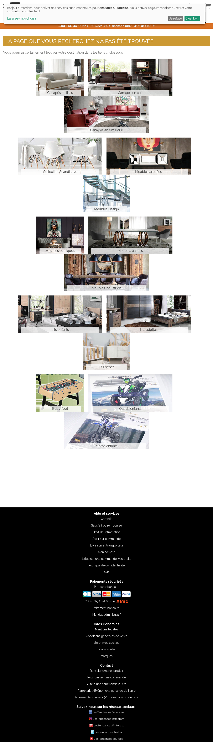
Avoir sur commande (107, 538)
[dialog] (104, 14)
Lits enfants (60, 330)
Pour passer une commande (106, 677)
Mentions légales (106, 629)
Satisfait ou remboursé (106, 525)
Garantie (106, 519)
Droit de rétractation (106, 532)
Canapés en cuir (130, 93)
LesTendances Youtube (106, 738)
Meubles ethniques (60, 251)
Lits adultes (148, 330)
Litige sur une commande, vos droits (106, 558)
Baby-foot (60, 409)
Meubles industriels (106, 288)
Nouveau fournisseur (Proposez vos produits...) (106, 697)
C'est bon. (192, 18)
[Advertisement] (106, 478)
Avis (106, 572)
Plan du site (107, 649)
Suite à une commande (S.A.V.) (106, 684)
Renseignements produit (106, 670)
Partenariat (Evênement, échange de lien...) (107, 690)
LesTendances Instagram (106, 718)
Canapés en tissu (60, 93)
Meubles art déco (148, 172)
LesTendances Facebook (106, 712)
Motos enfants (107, 446)
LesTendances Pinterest (106, 725)
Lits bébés (106, 367)
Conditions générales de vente (106, 636)
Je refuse (175, 18)
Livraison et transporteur (106, 545)
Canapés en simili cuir (106, 130)
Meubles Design (106, 209)
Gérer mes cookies (106, 642)
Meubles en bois (130, 251)
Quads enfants (130, 409)
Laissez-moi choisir (21, 18)
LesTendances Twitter (106, 732)
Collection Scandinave (60, 172)
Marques (107, 656)
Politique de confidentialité (106, 565)
